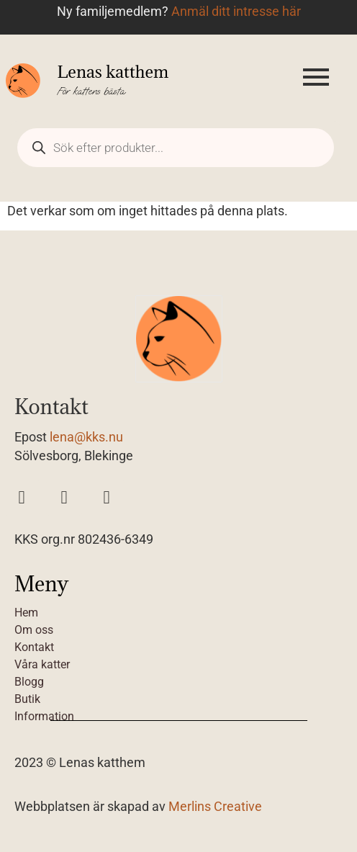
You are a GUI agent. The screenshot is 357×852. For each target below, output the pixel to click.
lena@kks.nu (86, 437)
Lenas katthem (112, 71)
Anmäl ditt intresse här (236, 11)
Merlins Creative (215, 806)
